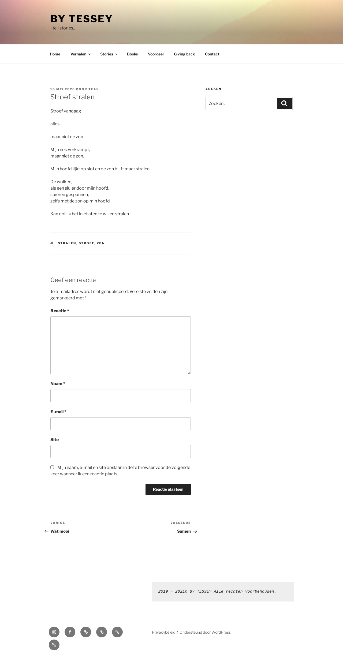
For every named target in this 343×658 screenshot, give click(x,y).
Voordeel (156, 54)
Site (54, 439)
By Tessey (81, 19)
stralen (67, 243)
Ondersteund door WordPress (205, 632)
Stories (109, 54)
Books (132, 54)
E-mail (58, 411)
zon (101, 243)
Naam (57, 383)
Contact (212, 54)
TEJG (93, 89)
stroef (86, 243)
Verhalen (80, 54)
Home (55, 54)
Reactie (59, 310)
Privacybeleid (163, 632)
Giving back (184, 54)
